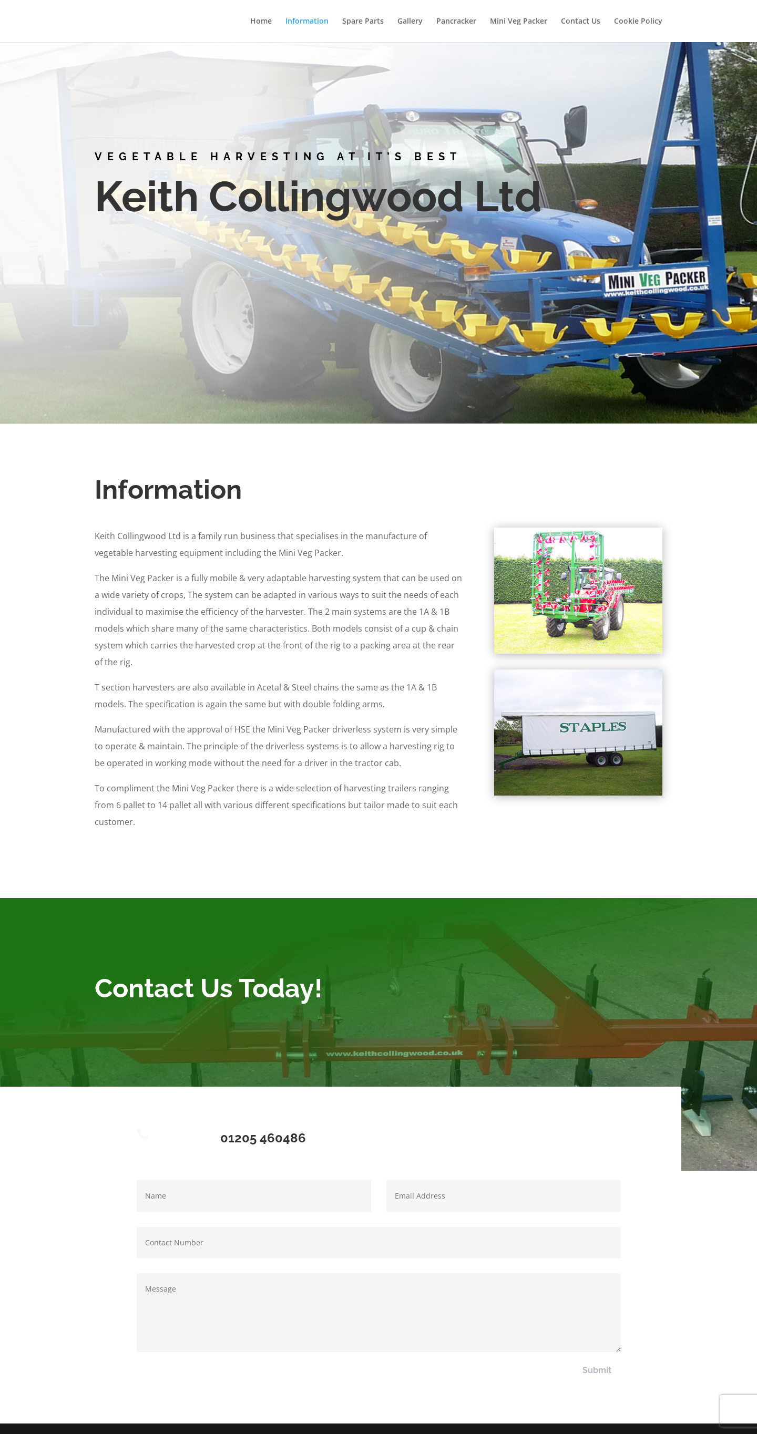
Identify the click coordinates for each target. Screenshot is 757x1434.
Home (261, 21)
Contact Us (580, 21)
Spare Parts (363, 21)
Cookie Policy (638, 21)
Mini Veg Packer (518, 21)
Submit (596, 1370)
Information (307, 21)
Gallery (410, 21)
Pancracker (456, 21)
